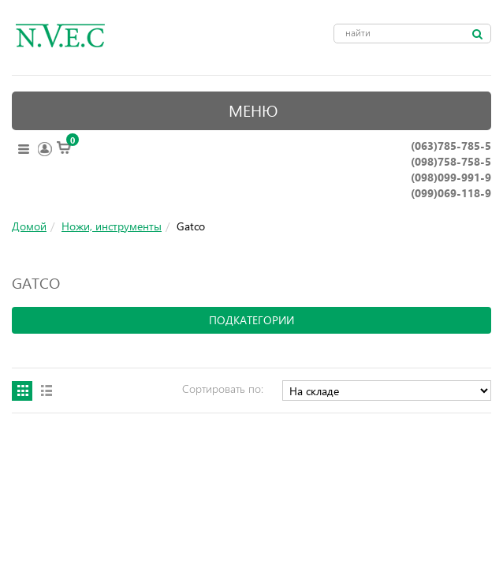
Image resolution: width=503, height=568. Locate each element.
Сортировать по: (222, 388)
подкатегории (251, 319)
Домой (29, 226)
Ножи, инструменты (111, 226)
